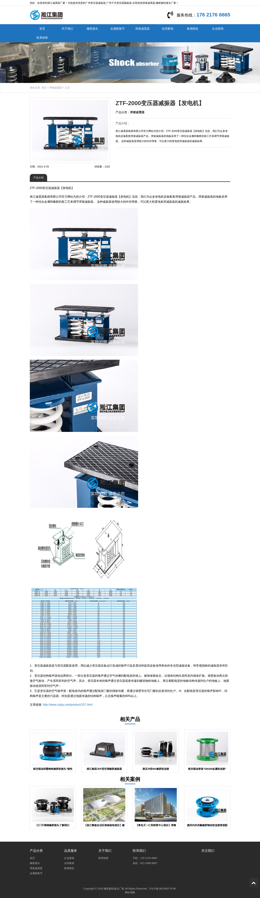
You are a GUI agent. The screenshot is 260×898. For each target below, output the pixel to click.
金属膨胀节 (117, 28)
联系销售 (42, 37)
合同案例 (167, 28)
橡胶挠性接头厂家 (114, 888)
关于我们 (67, 28)
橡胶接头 (92, 28)
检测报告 (192, 28)
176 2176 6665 (213, 15)
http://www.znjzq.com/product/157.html (67, 704)
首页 (42, 28)
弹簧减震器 (142, 28)
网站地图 (130, 892)
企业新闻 (218, 28)
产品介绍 (38, 177)
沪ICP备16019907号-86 (162, 888)
